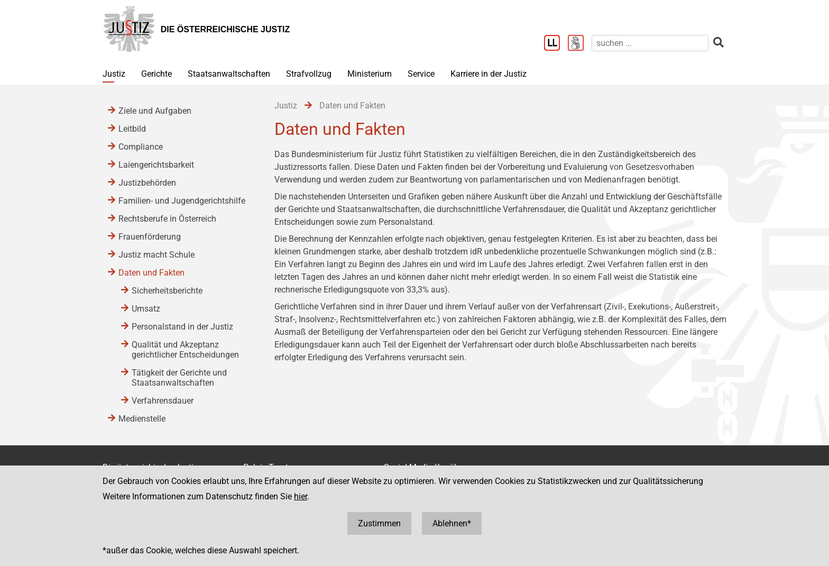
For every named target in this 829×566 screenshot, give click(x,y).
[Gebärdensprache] (580, 44)
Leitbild (132, 129)
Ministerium (369, 74)
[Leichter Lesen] (556, 44)
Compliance (140, 147)
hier (300, 496)
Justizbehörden (147, 183)
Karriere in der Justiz (488, 74)
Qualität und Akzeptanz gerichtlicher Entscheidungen (185, 350)
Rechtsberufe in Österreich (167, 219)
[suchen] (650, 43)
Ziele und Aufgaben (154, 111)
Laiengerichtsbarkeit (156, 165)
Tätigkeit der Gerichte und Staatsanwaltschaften (179, 378)
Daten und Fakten (151, 273)
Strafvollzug (308, 74)
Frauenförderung (149, 237)
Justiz (114, 74)
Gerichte (156, 74)
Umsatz (146, 309)
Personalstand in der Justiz (182, 327)
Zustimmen (379, 523)
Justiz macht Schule (156, 255)
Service (421, 74)
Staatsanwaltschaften (229, 74)
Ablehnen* (451, 523)
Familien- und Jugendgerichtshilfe (181, 201)
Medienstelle (141, 419)
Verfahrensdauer (163, 401)
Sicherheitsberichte (167, 291)
